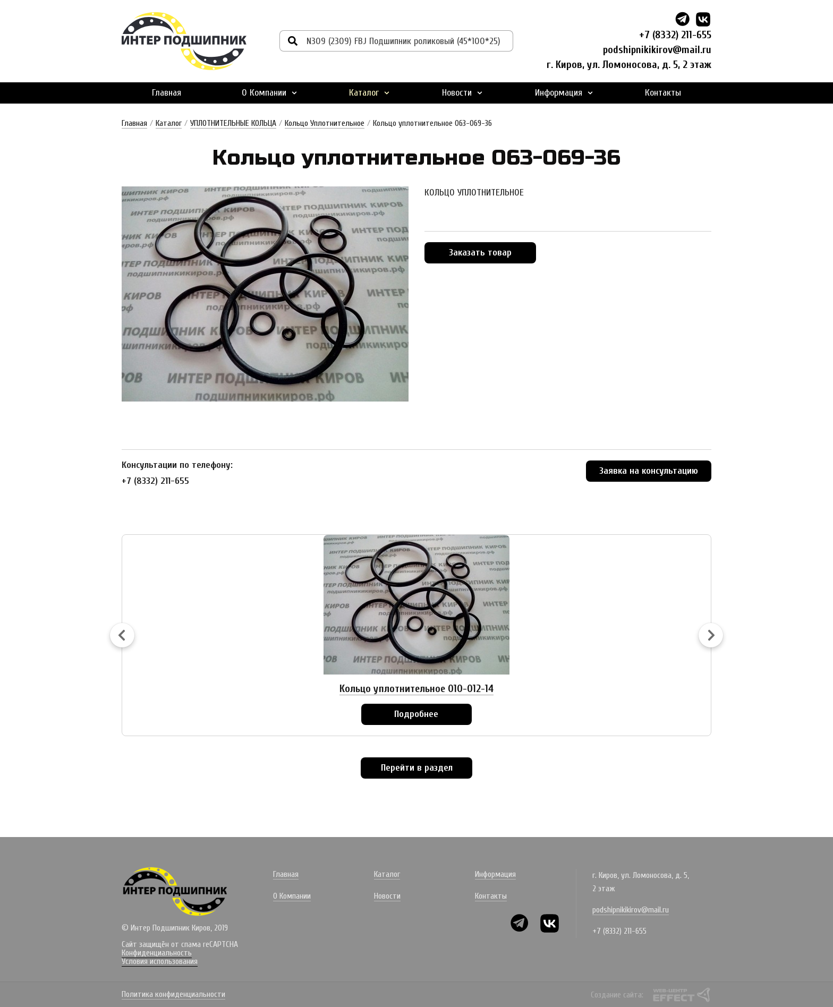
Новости (462, 91)
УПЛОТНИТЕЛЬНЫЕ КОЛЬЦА (233, 122)
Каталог (369, 91)
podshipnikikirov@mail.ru (656, 49)
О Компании (269, 91)
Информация (564, 91)
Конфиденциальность (157, 952)
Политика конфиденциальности (173, 994)
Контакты (663, 91)
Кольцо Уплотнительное (324, 122)
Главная (166, 91)
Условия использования (160, 960)
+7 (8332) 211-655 (675, 35)
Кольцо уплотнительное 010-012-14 (416, 687)
